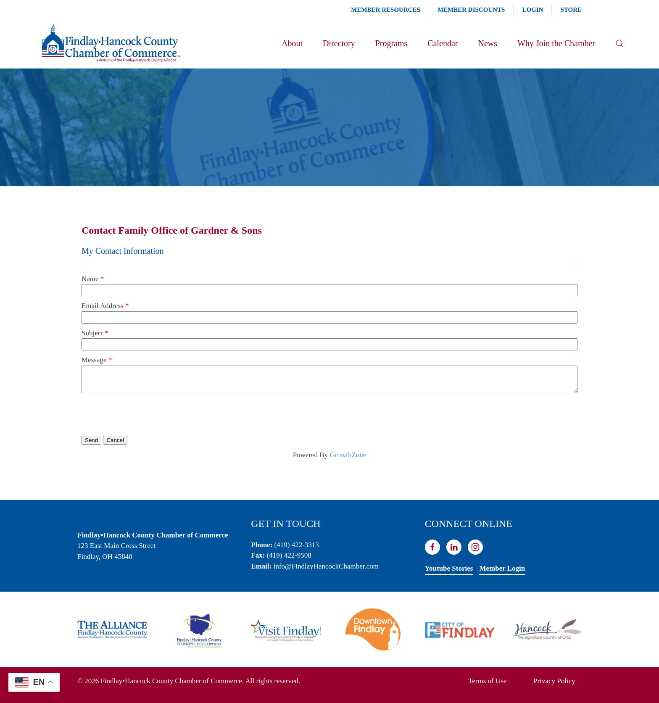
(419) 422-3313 (296, 545)
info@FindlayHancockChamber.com (326, 566)
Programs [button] (391, 43)
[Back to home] (110, 43)
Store (571, 9)
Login (532, 9)
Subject (92, 333)
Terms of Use (487, 681)
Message (94, 360)
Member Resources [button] (385, 9)
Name (90, 279)
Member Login (502, 568)
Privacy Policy (554, 681)
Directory (339, 43)
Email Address (103, 306)
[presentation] (145, 414)
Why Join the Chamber (556, 43)
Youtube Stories (449, 568)
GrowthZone (348, 455)
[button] (619, 43)
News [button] (487, 43)
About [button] (292, 43)
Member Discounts (471, 9)
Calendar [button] (442, 43)
